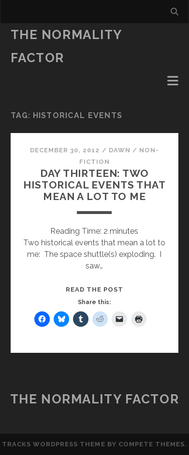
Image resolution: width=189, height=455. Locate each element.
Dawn (120, 150)
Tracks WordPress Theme (53, 444)
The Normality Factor (94, 399)
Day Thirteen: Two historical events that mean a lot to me (94, 184)
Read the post (95, 289)
